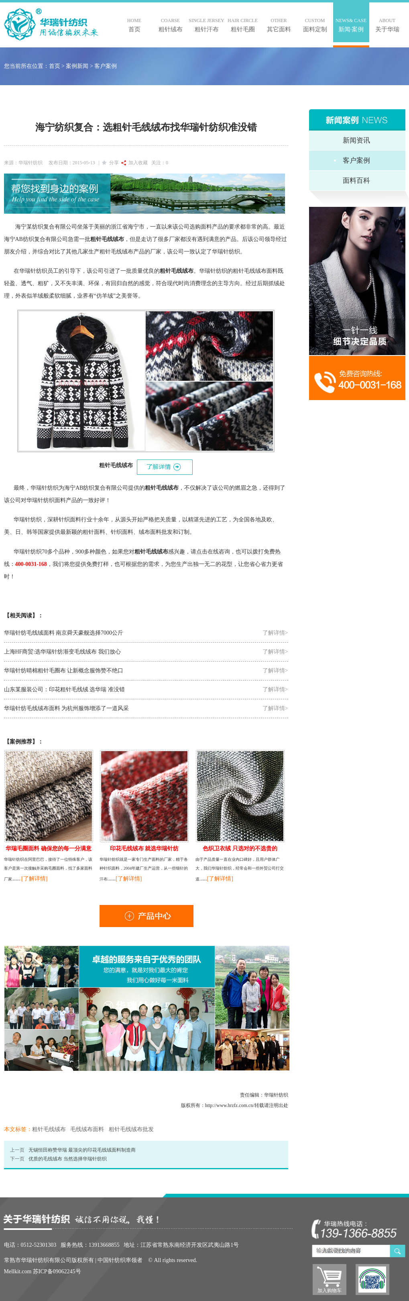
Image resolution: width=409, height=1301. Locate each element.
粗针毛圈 (243, 24)
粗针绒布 (171, 24)
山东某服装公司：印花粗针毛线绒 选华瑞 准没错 (64, 689)
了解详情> (275, 633)
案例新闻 (77, 66)
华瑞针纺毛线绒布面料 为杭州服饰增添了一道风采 (66, 708)
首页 (134, 24)
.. (19, 879)
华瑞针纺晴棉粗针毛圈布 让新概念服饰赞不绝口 (64, 671)
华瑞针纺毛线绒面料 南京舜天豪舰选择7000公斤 (64, 633)
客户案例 (105, 66)
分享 (110, 162)
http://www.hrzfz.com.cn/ (229, 1105)
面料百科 (356, 180)
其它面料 (279, 24)
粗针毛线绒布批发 (131, 1129)
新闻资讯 (356, 140)
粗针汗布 (207, 24)
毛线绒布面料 (87, 1129)
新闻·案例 (351, 24)
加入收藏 (134, 162)
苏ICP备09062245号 (57, 1271)
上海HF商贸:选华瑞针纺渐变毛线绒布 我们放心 (62, 652)
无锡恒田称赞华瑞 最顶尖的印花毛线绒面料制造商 (82, 1150)
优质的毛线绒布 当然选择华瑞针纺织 (67, 1159)
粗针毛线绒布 (49, 1129)
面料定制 (315, 24)
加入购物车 (329, 1290)
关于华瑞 (387, 24)
